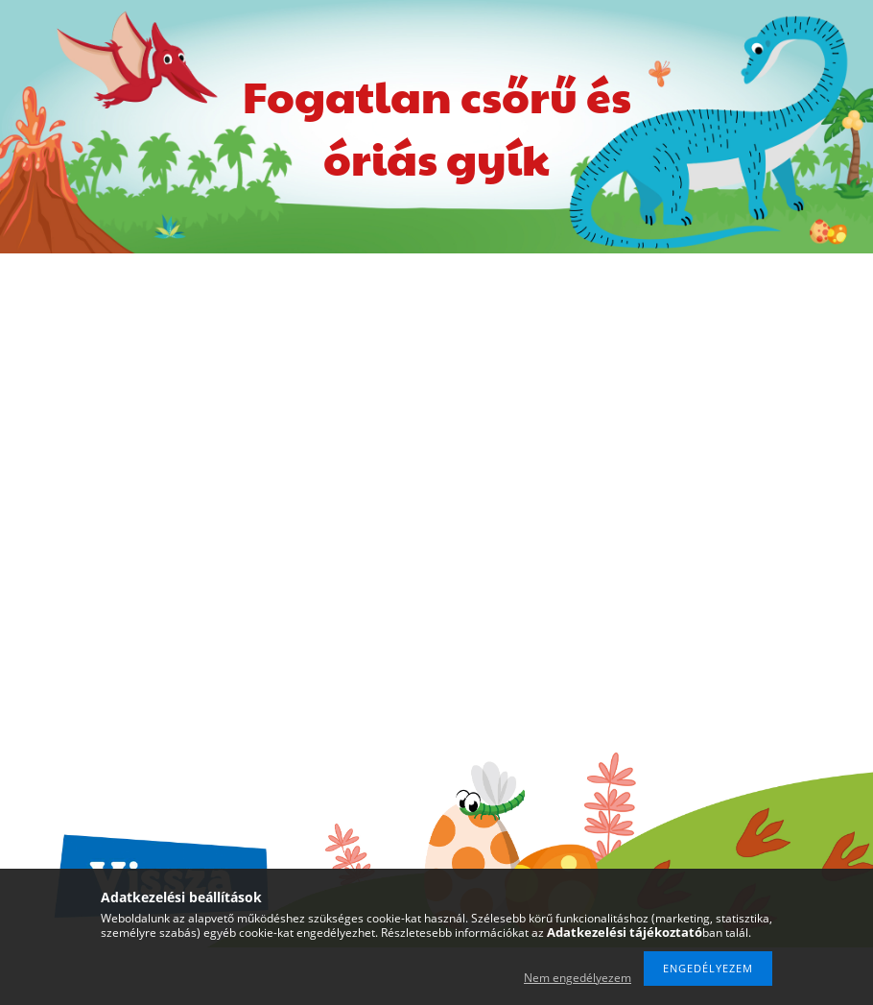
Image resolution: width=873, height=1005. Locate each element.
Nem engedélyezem (577, 977)
